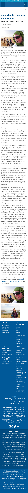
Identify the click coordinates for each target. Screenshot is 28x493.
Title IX (18, 384)
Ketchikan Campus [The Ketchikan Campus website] (10, 413)
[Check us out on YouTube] (18, 426)
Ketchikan (19, 329)
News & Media (20, 365)
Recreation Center (21, 377)
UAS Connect (20, 390)
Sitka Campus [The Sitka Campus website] (6, 419)
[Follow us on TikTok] (15, 426)
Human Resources (21, 361)
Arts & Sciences (6, 350)
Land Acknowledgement (19, 465)
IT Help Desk (20, 363)
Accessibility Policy (8, 487)
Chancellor (19, 356)
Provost (18, 376)
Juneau (18, 327)
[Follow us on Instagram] (12, 426)
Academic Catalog (21, 349)
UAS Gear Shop (20, 392)
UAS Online (5, 332)
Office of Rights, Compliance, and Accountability (21, 372)
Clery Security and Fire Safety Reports (14, 488)
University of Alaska (12, 471)
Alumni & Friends (7, 361)
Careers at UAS (20, 354)
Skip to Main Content (7, 1)
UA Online (5, 330)
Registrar (19, 379)
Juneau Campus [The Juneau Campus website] (7, 407)
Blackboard (5, 329)
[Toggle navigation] (3, 4)
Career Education (7, 354)
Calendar (18, 352)
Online (18, 332)
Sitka (17, 330)
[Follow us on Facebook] (10, 426)
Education (5, 352)
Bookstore (19, 350)
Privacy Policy (20, 487)
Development (6, 363)
